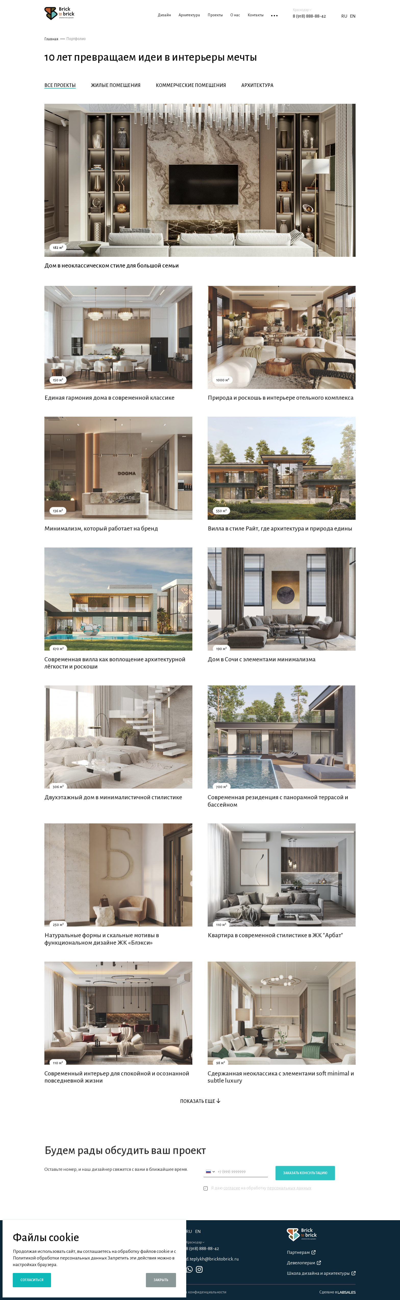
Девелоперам (304, 1262)
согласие (231, 1198)
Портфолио (76, 39)
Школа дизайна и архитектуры (321, 1273)
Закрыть (161, 1280)
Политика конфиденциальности (198, 1292)
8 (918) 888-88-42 (309, 16)
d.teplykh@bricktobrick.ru (212, 1258)
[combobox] (210, 1182)
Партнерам (301, 1252)
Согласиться (31, 1280)
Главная (51, 39)
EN (353, 16)
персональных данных (289, 1198)
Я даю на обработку (257, 1199)
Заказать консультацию (305, 1184)
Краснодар (302, 10)
